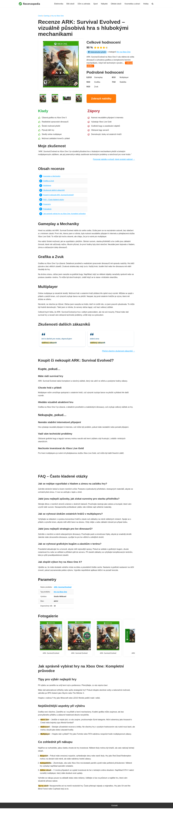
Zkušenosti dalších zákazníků (54, 193)
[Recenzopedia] (29, 3)
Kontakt (115, 822)
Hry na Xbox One (57, 16)
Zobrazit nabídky (101, 99)
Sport (94, 4)
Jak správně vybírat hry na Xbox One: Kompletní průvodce (65, 217)
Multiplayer (47, 188)
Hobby (145, 4)
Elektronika (57, 4)
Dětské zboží (115, 4)
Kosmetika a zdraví (132, 4)
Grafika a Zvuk (48, 183)
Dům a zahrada (82, 4)
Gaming (46, 16)
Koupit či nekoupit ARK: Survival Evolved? (59, 197)
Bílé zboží (69, 4)
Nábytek (103, 4)
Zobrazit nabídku (95, 67)
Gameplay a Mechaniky (52, 178)
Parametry (47, 207)
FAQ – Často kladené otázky (53, 202)
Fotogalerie (47, 212)
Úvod (40, 16)
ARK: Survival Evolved (63, 600)
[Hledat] (152, 4)
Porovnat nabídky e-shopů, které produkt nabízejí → (113, 161)
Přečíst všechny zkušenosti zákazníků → (118, 357)
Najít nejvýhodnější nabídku (86, 473)
